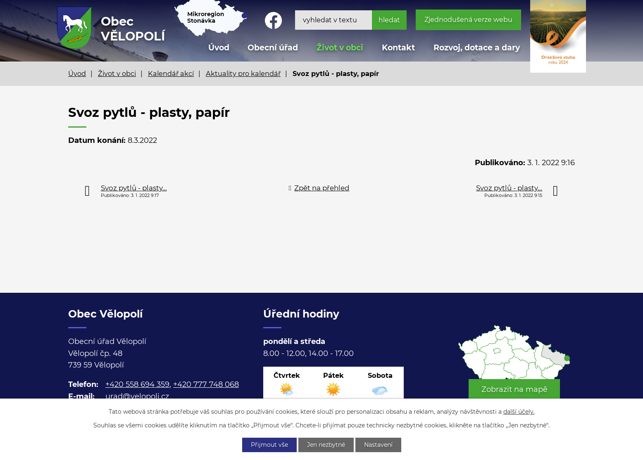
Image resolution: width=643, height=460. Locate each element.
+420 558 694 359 (137, 384)
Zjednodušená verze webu (468, 20)
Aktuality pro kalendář (243, 73)
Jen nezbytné (326, 444)
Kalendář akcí (171, 73)
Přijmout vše (269, 444)
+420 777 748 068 (206, 384)
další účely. (519, 411)
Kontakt (398, 47)
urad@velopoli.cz (137, 396)
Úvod (77, 73)
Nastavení (378, 444)
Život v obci (340, 47)
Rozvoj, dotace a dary (476, 47)
